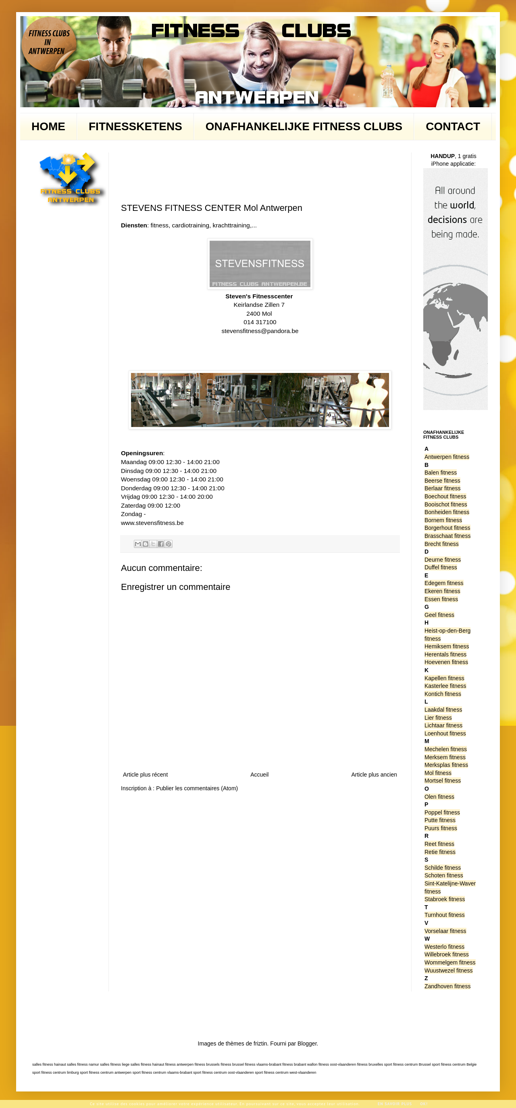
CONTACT (453, 126)
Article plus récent (145, 774)
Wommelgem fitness (450, 962)
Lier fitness (438, 717)
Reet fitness (439, 844)
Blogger (307, 1043)
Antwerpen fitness (446, 457)
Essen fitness (441, 599)
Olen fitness (439, 797)
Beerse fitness (442, 480)
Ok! (424, 1103)
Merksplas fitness (446, 765)
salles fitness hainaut (49, 1064)
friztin (260, 1043)
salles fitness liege (114, 1064)
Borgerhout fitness (447, 528)
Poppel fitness (442, 812)
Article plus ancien (374, 774)
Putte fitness (440, 820)
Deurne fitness (442, 559)
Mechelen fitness (445, 749)
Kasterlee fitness (445, 686)
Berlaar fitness (442, 488)
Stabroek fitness (444, 899)
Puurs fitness (440, 828)
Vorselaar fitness (445, 931)
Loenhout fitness (445, 733)
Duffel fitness (440, 567)
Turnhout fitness (444, 915)
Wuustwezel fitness (448, 970)
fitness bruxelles (370, 1064)
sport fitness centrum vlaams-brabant (162, 1073)
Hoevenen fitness (446, 662)
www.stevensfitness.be (152, 522)
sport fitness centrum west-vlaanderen (285, 1073)
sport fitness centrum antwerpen (105, 1073)
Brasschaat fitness (447, 536)
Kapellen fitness (444, 678)
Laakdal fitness (443, 709)
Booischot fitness (445, 504)
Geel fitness (439, 615)
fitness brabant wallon (300, 1064)
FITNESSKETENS (135, 126)
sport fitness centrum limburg (55, 1073)
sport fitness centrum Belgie (454, 1064)
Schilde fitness (442, 867)
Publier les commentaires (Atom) (197, 788)
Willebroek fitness (446, 954)
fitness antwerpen (179, 1064)
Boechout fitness (445, 496)
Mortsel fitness (442, 780)
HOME (48, 126)
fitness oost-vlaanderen (337, 1064)
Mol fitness (438, 773)
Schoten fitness (443, 875)
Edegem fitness (444, 583)
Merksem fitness (445, 757)
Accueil (259, 774)
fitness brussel (232, 1064)
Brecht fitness (441, 544)
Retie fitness (440, 852)
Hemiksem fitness (446, 646)
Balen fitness (440, 472)
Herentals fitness (445, 654)
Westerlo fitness (444, 946)
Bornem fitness (443, 520)
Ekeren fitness (442, 591)
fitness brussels (207, 1064)
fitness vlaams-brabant (263, 1064)
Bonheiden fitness (446, 512)
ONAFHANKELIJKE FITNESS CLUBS (304, 126)
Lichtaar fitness (443, 725)
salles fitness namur (83, 1064)
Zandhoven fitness (447, 986)
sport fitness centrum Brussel (407, 1064)
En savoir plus (395, 1103)
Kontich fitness (442, 694)
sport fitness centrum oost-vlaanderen (223, 1073)
